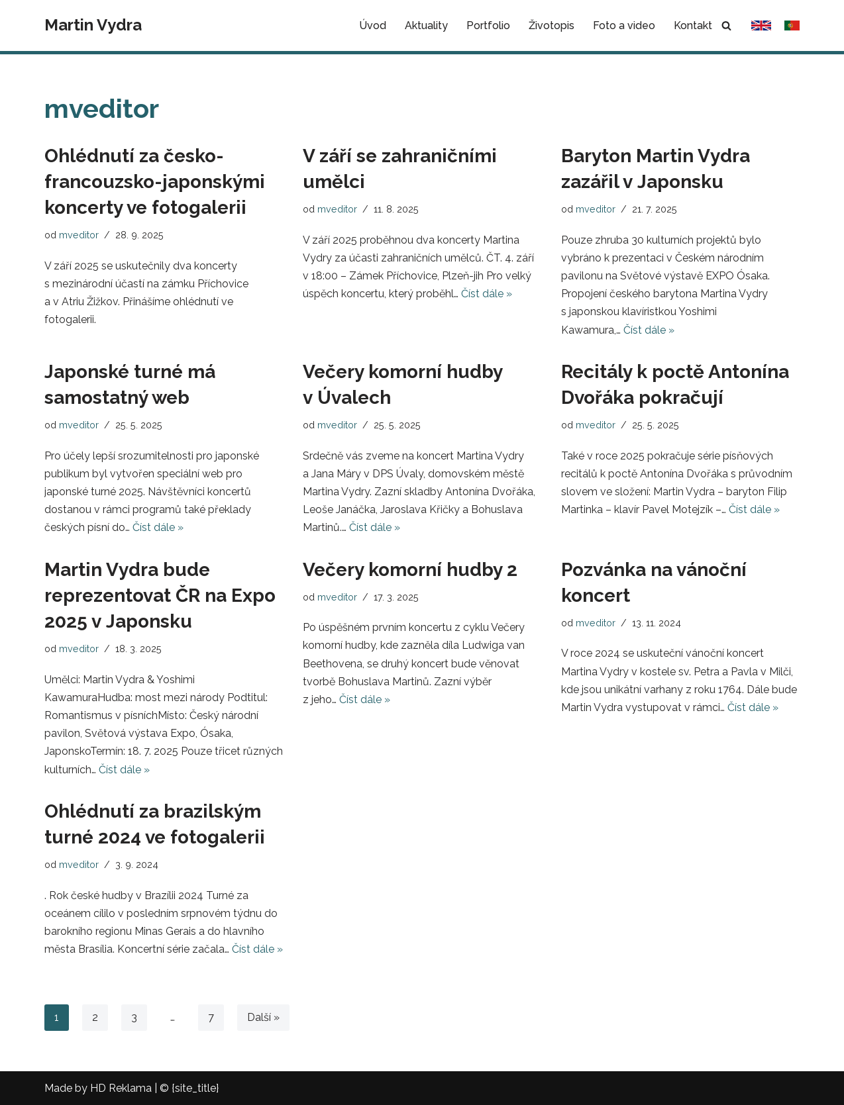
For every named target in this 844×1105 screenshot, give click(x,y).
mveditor (79, 234)
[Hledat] (726, 25)
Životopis (551, 25)
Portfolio (488, 25)
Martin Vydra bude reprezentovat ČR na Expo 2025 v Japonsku (160, 595)
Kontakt (693, 25)
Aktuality (426, 25)
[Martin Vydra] (93, 25)
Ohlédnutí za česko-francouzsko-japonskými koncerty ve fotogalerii (154, 181)
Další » (263, 1017)
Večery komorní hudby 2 (410, 570)
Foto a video (624, 25)
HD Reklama (121, 1088)
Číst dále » (486, 293)
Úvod (372, 25)
